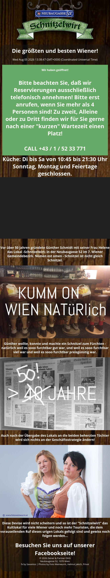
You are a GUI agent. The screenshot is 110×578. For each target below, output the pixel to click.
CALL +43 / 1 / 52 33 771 (55, 148)
